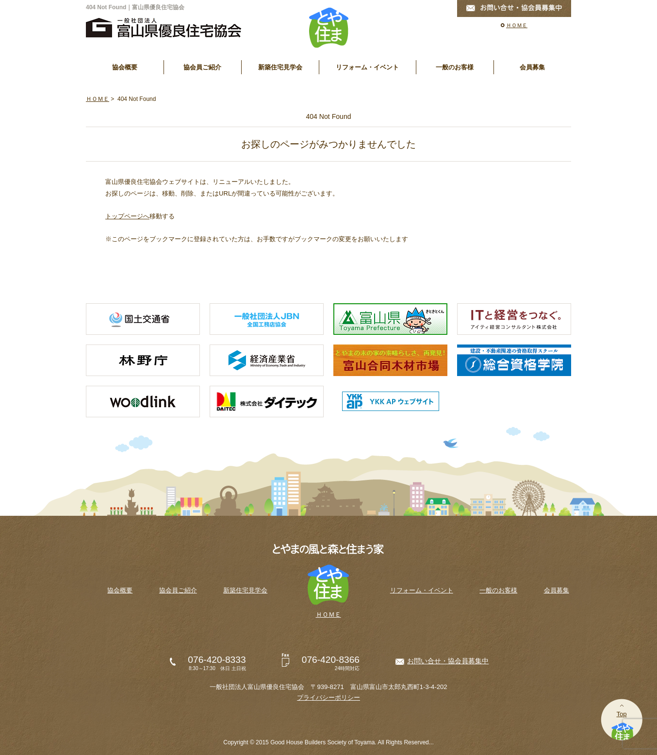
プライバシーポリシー (328, 697)
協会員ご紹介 (202, 67)
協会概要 (124, 67)
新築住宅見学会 (280, 67)
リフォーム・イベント (367, 67)
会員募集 (532, 67)
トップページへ (127, 216)
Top (621, 714)
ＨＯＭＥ (516, 25)
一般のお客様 (455, 67)
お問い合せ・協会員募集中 (448, 661)
